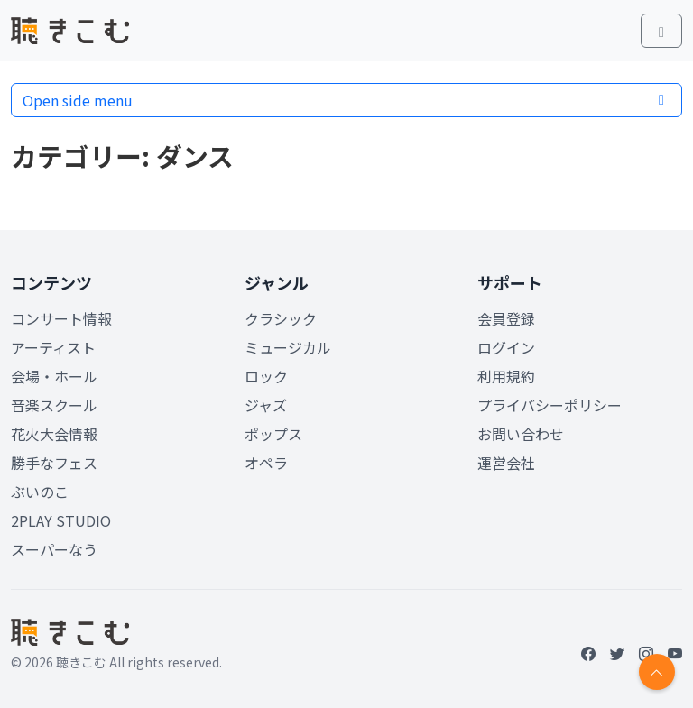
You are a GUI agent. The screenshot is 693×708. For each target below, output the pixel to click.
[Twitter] (617, 653)
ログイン (506, 347)
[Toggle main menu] (661, 31)
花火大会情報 (54, 434)
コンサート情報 (61, 318)
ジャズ (266, 405)
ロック (266, 376)
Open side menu (346, 100)
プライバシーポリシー (549, 405)
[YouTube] (675, 653)
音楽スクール (54, 405)
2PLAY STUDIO (61, 520)
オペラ (266, 463)
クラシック (281, 318)
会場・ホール (54, 376)
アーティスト (53, 347)
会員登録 (506, 318)
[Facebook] (588, 653)
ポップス (273, 434)
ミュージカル (288, 347)
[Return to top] (657, 672)
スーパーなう (54, 549)
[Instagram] (646, 653)
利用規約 (506, 376)
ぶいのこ (40, 491)
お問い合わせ (520, 434)
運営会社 (506, 463)
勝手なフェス (54, 463)
